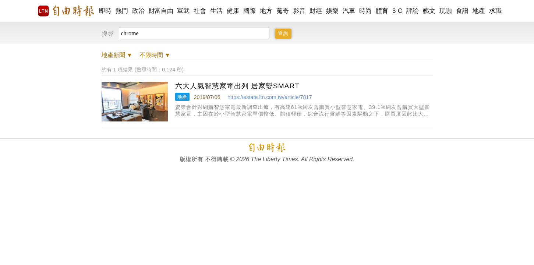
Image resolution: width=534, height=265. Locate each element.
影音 (299, 10)
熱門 (122, 10)
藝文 (429, 10)
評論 (412, 10)
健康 (233, 10)
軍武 (183, 10)
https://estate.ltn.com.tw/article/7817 (269, 97)
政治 (138, 10)
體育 (382, 10)
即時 (105, 10)
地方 (266, 10)
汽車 (349, 10)
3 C (397, 10)
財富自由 (161, 10)
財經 (316, 10)
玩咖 (445, 10)
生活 (216, 10)
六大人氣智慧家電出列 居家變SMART (237, 86)
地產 (479, 10)
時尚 (365, 10)
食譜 (462, 10)
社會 (200, 10)
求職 (495, 10)
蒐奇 (282, 10)
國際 (249, 10)
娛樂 (332, 10)
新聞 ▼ (117, 55)
